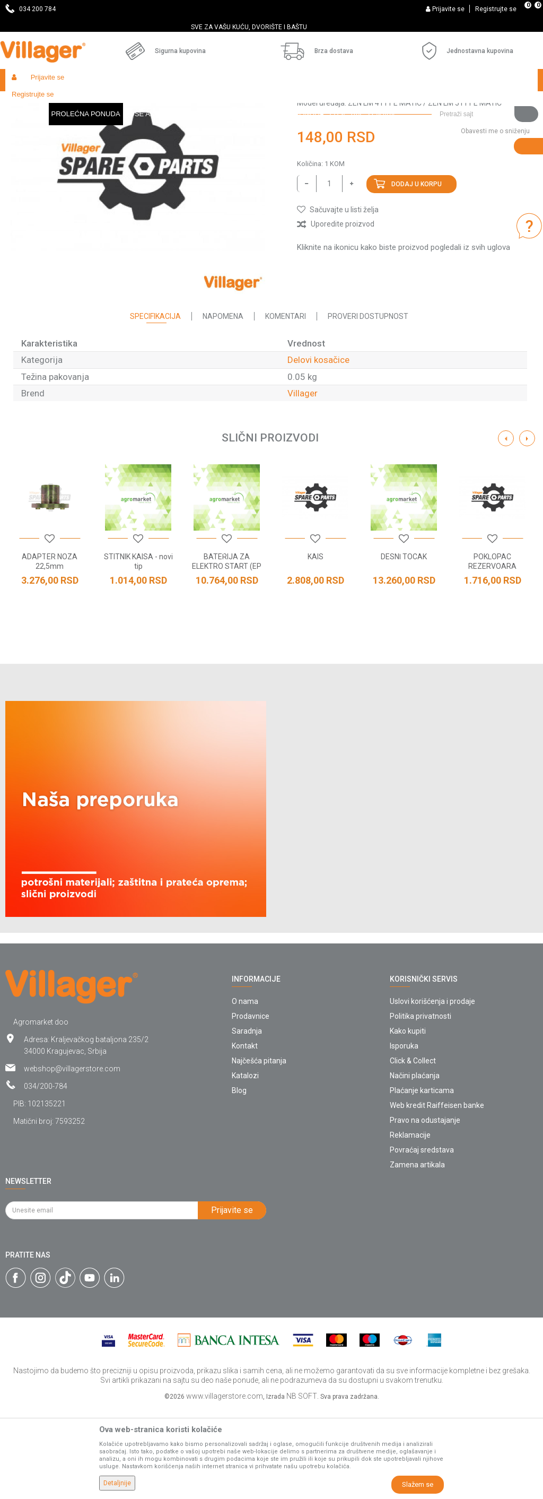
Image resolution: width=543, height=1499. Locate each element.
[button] (485, 80)
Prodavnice (250, 1107)
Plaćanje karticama (422, 1181)
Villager (302, 484)
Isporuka (404, 1137)
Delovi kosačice (300, 103)
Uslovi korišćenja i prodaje (432, 1092)
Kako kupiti (408, 1122)
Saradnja (247, 1122)
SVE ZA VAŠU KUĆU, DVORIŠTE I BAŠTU (271, 27)
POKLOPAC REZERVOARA (492, 653)
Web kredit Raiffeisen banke (437, 1196)
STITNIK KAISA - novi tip (138, 653)
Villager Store (25, 103)
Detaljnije (117, 1483)
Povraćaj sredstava (422, 1241)
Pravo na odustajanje (425, 1211)
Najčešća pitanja (259, 1152)
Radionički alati (144, 103)
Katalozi (245, 1167)
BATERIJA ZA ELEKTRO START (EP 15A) (226, 657)
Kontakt (245, 1137)
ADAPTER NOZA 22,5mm (49, 653)
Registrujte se (495, 9)
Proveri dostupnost (368, 407)
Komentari (285, 407)
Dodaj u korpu (416, 275)
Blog (239, 1181)
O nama (245, 1092)
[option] (271, 27)
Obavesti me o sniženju (495, 222)
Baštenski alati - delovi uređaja (222, 103)
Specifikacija (155, 407)
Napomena (223, 407)
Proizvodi (68, 103)
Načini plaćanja (415, 1167)
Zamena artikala (417, 1256)
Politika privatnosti (420, 1107)
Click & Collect (413, 1152)
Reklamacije (410, 1226)
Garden (102, 103)
